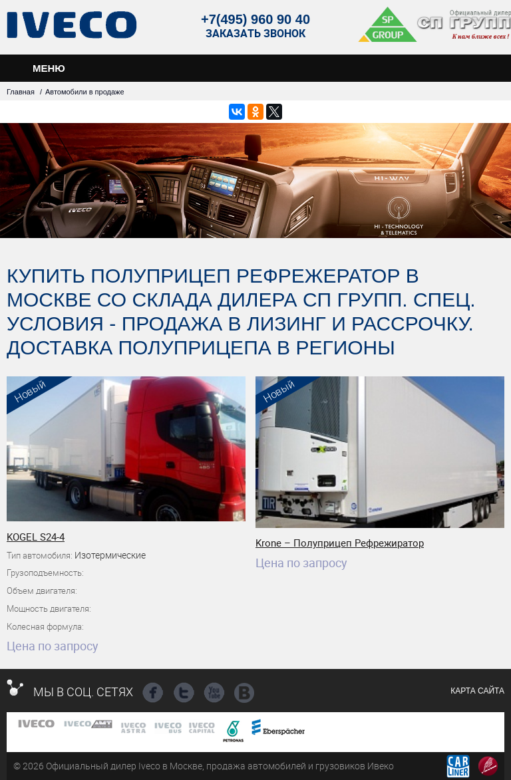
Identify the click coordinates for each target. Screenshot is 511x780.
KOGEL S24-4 (36, 536)
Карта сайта (477, 691)
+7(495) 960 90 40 (255, 19)
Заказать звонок (255, 33)
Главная (21, 92)
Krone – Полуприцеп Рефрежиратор (340, 542)
